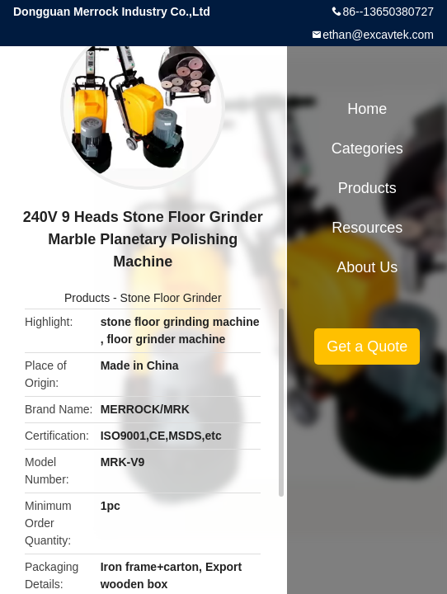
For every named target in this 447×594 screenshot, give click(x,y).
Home (367, 109)
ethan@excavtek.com (378, 34)
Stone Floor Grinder (171, 297)
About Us (367, 267)
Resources (367, 227)
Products (87, 297)
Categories (367, 148)
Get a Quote (367, 346)
